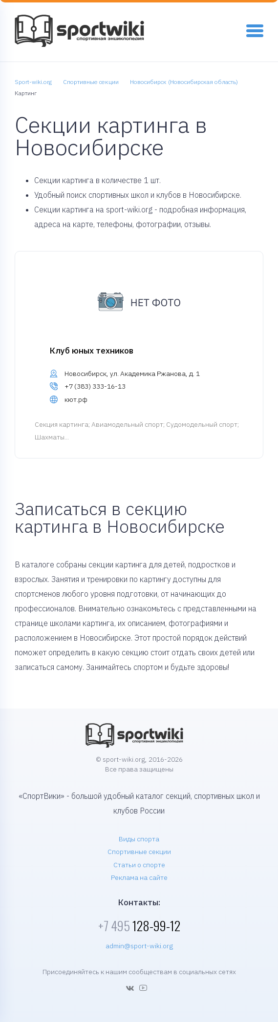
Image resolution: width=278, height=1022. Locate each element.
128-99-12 (139, 925)
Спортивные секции (139, 851)
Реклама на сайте (139, 877)
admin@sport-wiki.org (139, 945)
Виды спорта (139, 838)
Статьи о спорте (139, 864)
